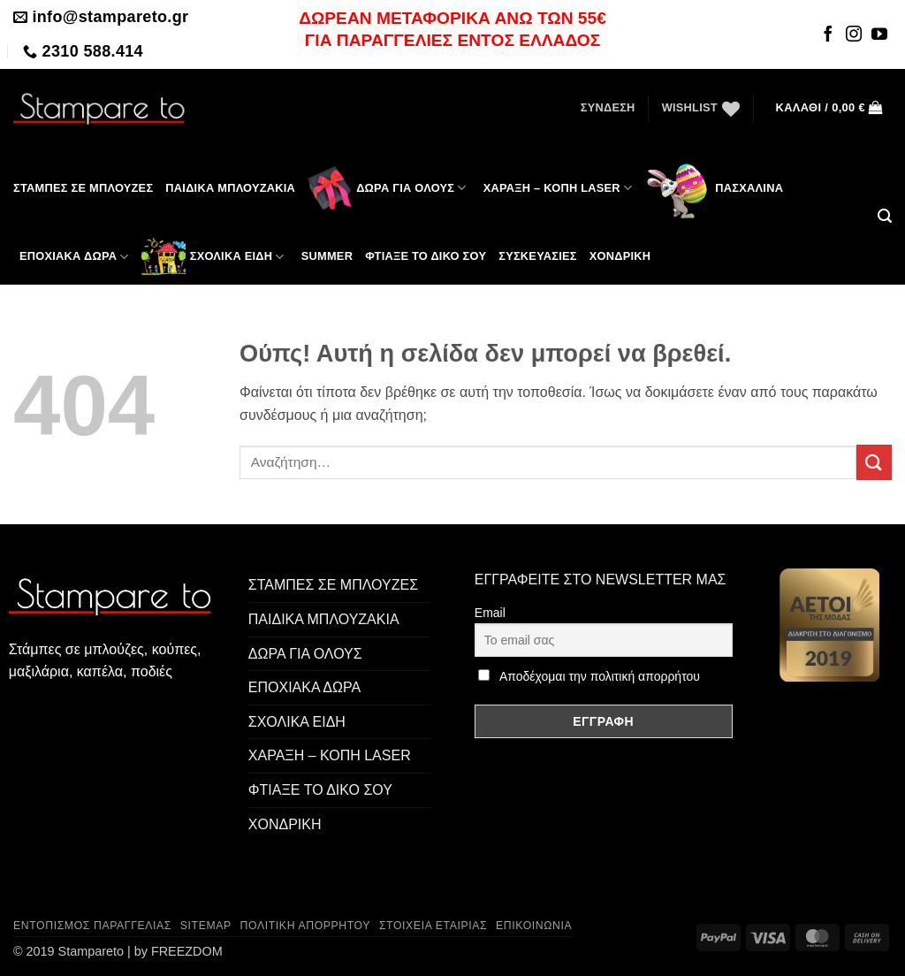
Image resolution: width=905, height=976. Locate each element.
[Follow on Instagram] (854, 35)
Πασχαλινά (713, 188)
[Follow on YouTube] (879, 35)
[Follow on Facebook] (828, 35)
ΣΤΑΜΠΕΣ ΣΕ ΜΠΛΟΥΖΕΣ (83, 187)
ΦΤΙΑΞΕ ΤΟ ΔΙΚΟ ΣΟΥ (425, 256)
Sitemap (206, 925)
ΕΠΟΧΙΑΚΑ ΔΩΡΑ (74, 256)
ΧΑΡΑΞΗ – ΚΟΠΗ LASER (558, 187)
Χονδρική (620, 256)
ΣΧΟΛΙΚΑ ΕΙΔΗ (213, 257)
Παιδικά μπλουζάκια (230, 187)
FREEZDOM (187, 951)
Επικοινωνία (534, 925)
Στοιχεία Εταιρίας (433, 925)
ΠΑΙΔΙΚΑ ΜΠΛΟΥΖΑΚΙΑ (323, 619)
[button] (608, 108)
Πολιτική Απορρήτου (305, 925)
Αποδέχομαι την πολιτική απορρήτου (599, 676)
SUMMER (327, 256)
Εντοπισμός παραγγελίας (92, 925)
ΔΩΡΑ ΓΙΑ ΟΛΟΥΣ (387, 188)
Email (490, 613)
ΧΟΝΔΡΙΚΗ (285, 824)
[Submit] (874, 462)
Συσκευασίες (537, 256)
